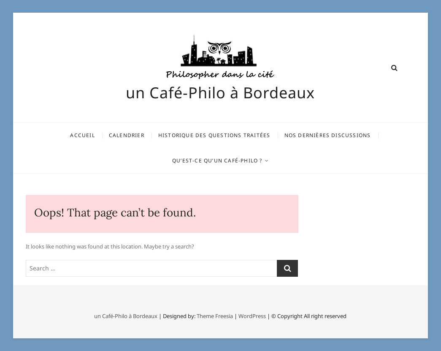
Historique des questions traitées (214, 135)
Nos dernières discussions (327, 135)
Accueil (82, 135)
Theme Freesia (215, 316)
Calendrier (126, 135)
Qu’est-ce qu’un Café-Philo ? (217, 160)
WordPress (252, 316)
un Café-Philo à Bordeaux (220, 93)
